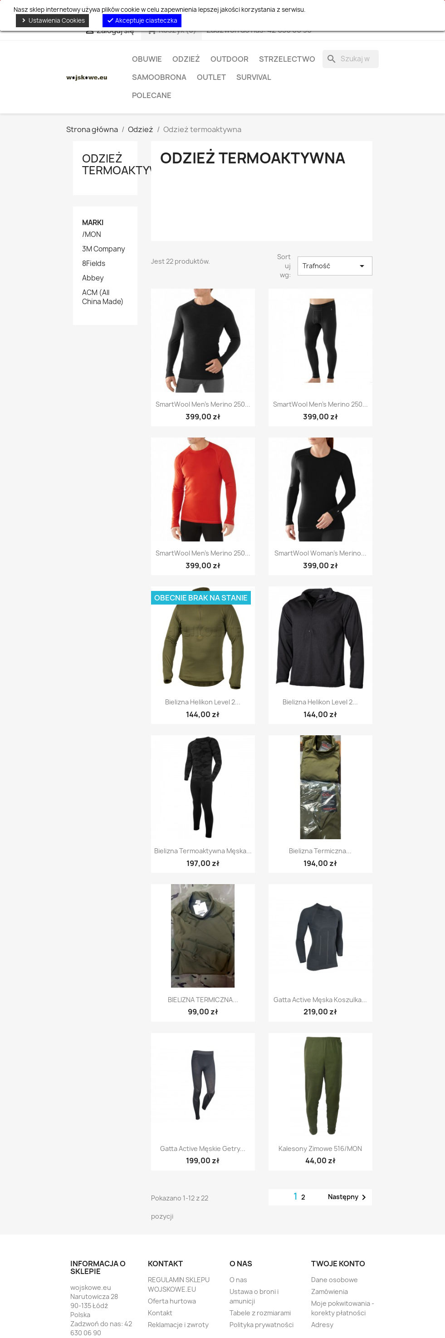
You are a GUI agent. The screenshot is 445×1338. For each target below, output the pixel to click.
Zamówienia (329, 1291)
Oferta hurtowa (172, 1301)
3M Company (103, 249)
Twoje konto (338, 1264)
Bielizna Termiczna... (320, 850)
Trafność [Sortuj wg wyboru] (335, 266)
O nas (238, 1279)
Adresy (322, 1324)
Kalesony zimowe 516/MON (320, 1148)
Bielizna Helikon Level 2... (202, 702)
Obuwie (147, 59)
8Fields (93, 263)
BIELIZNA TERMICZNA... (203, 999)
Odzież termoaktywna (128, 164)
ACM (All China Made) (103, 297)
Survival (253, 77)
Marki (92, 222)
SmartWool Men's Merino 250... (203, 404)
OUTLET (211, 77)
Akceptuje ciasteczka (142, 20)
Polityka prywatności (261, 1324)
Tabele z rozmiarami (260, 1312)
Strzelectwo (287, 59)
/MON (91, 234)
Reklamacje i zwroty (178, 1324)
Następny (348, 1197)
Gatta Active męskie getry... (202, 1148)
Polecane (151, 95)
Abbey (93, 278)
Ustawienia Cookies (52, 20)
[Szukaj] (351, 59)
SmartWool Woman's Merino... (320, 553)
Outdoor (229, 59)
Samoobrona (159, 77)
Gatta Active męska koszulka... (320, 999)
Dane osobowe (334, 1279)
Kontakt (160, 1312)
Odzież (186, 59)
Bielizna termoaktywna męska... (203, 850)
